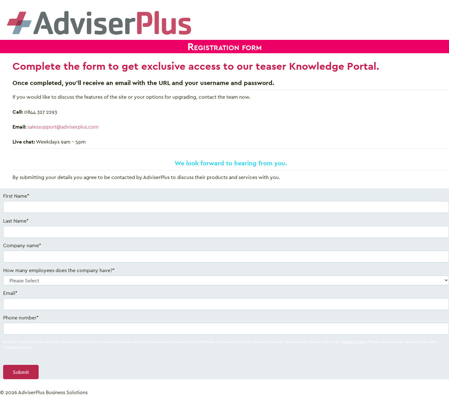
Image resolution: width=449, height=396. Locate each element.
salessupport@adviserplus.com (63, 127)
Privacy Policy (354, 341)
